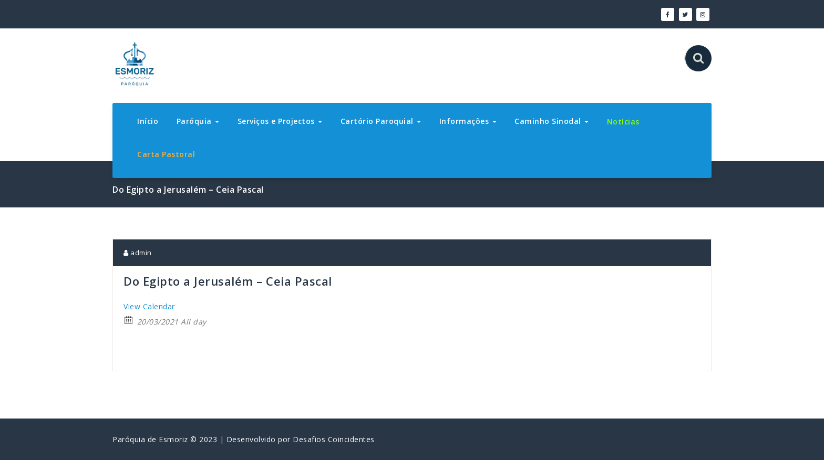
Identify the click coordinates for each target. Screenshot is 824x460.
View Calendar (149, 306)
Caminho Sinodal (551, 121)
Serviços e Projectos (280, 121)
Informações (468, 121)
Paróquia (198, 121)
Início (147, 121)
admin (137, 252)
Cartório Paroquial (381, 121)
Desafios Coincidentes (334, 439)
